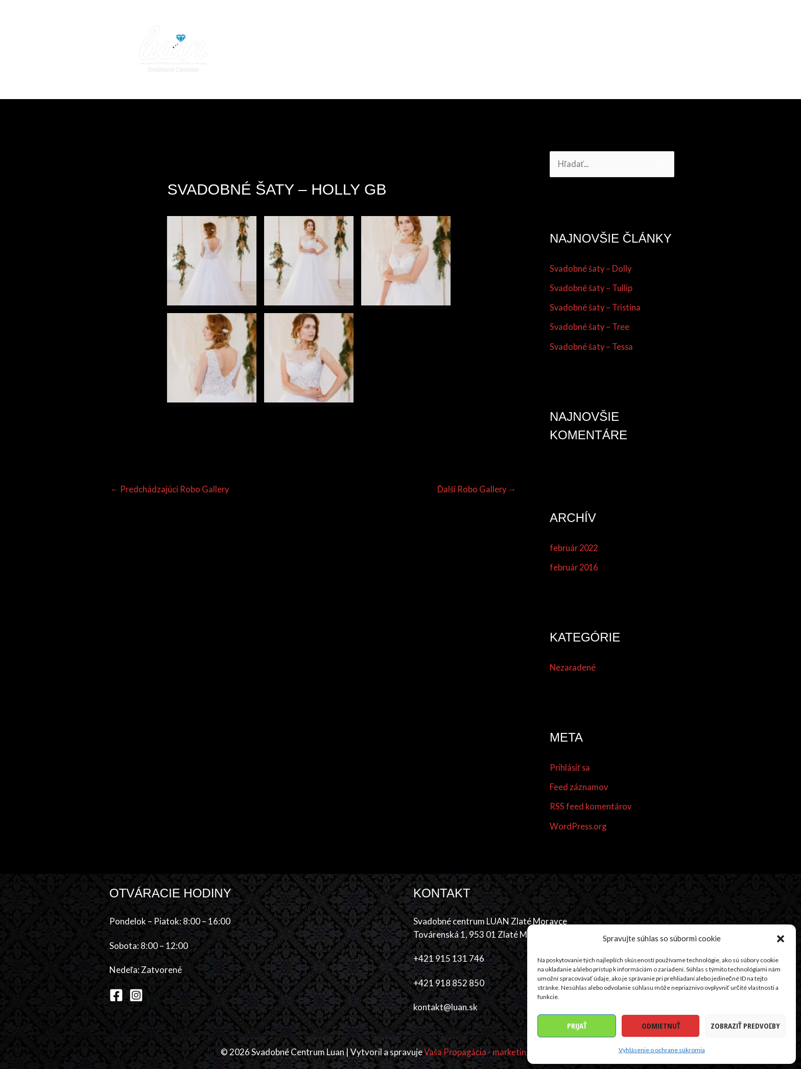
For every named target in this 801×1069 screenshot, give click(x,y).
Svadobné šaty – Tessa (592, 347)
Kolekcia (338, 49)
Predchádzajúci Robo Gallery (170, 489)
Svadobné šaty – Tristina (596, 307)
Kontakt (666, 49)
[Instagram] (136, 996)
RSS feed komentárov (591, 806)
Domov (290, 49)
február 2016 (575, 567)
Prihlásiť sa (571, 768)
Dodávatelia (514, 49)
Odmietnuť (661, 1025)
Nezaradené (573, 667)
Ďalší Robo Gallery (476, 489)
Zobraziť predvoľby (745, 1025)
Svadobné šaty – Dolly (591, 269)
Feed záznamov (579, 787)
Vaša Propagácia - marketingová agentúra (502, 1052)
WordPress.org (580, 826)
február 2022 (575, 548)
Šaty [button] (380, 49)
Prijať (576, 1025)
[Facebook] (116, 996)
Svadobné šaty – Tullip (592, 288)
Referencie (575, 49)
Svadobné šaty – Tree (590, 327)
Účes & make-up (444, 49)
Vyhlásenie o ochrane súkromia (662, 1050)
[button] (780, 939)
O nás (621, 49)
